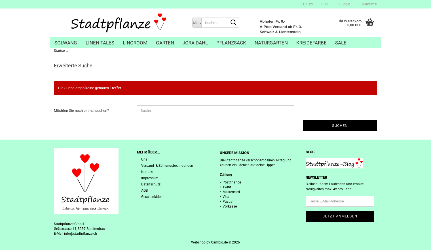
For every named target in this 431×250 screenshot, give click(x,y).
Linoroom (135, 43)
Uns (144, 159)
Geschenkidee (151, 197)
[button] (325, 4)
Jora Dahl (195, 43)
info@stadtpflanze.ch (80, 234)
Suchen (340, 125)
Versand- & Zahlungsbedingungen (167, 166)
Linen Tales (100, 43)
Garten (165, 43)
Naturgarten (271, 43)
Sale (341, 43)
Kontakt (147, 172)
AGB (144, 191)
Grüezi (307, 4)
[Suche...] (196, 23)
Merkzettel (368, 4)
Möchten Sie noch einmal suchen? (81, 110)
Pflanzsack (231, 43)
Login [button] (344, 4)
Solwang (65, 43)
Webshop (198, 242)
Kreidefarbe (311, 43)
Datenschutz (150, 184)
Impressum (150, 178)
